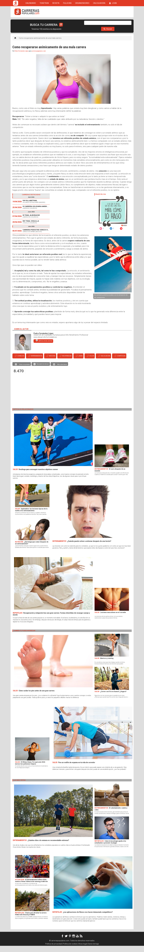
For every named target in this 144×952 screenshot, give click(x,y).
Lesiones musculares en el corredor (113, 619)
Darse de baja (93, 950)
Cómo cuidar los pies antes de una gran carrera (36, 697)
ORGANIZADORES (82, 21)
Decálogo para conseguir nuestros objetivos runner (38, 476)
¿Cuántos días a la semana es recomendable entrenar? (48, 846)
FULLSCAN (67, 21)
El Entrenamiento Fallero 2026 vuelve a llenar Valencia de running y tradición (31, 887)
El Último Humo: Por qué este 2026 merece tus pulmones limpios (30, 769)
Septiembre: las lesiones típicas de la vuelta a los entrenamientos (31, 516)
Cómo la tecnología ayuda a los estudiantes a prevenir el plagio (110, 848)
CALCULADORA (99, 21)
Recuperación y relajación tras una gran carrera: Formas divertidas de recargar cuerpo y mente (51, 620)
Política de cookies (70, 950)
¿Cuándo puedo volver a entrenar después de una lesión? (89, 547)
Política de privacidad (53, 950)
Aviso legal (83, 950)
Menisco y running (106, 664)
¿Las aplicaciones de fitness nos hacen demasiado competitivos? (88, 918)
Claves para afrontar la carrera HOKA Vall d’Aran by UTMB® (30, 920)
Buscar (108, 35)
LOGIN (113, 21)
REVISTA (55, 21)
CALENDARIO (30, 21)
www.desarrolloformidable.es (45, 343)
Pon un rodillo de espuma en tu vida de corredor (76, 769)
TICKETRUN (44, 21)
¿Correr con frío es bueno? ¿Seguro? (113, 698)
